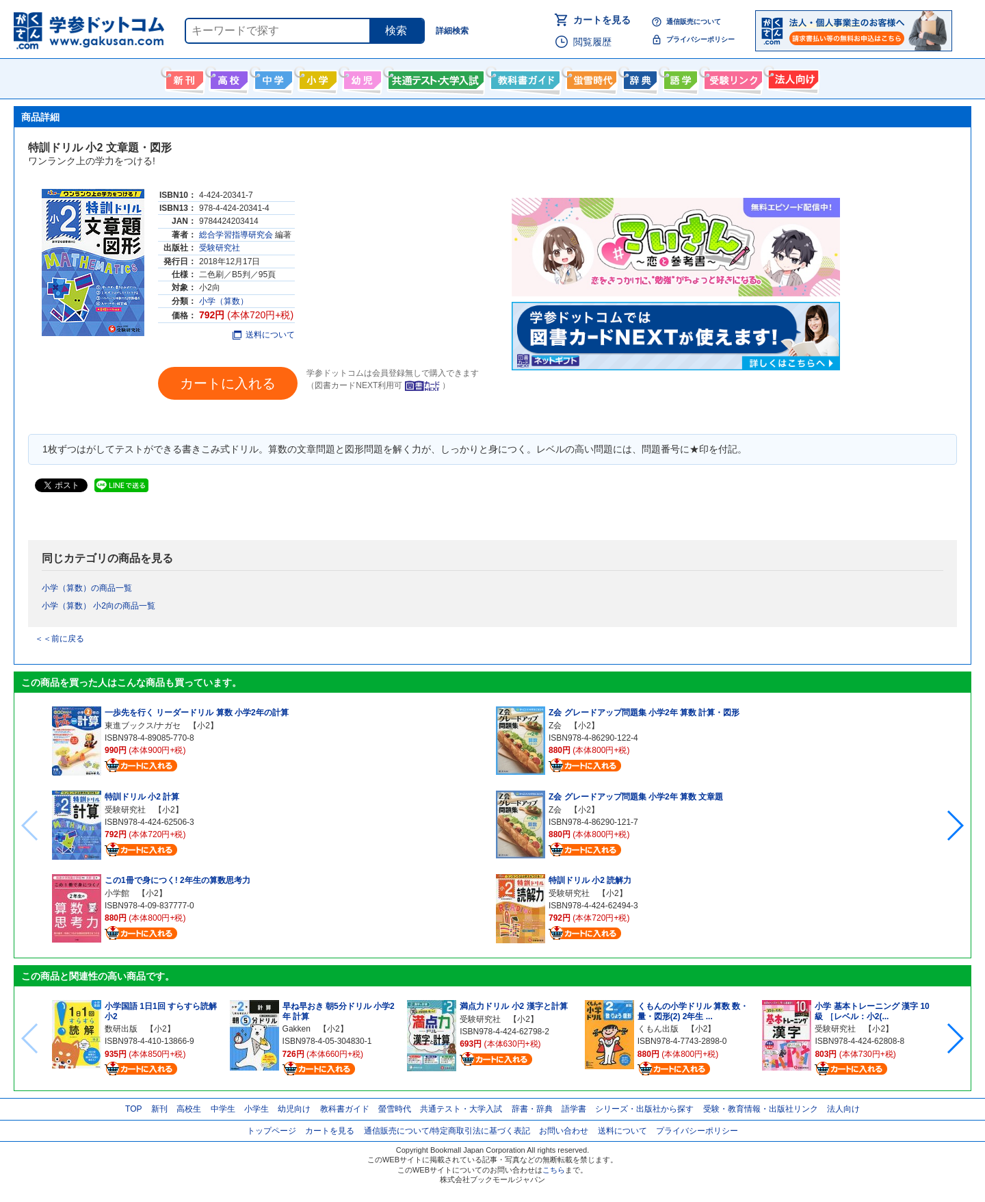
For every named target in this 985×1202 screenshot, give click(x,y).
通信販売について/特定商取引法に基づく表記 (447, 1131)
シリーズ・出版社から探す (644, 1109)
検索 (396, 30)
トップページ (271, 1131)
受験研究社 (219, 248)
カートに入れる (228, 383)
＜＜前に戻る (59, 638)
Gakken (297, 1029)
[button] (954, 825)
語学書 (679, 77)
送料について (264, 335)
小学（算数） (223, 301)
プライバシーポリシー (700, 39)
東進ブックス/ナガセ (143, 725)
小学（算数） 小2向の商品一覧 (98, 606)
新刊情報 (183, 77)
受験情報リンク (731, 77)
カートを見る (602, 19)
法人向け (791, 77)
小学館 (117, 893)
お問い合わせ (563, 1131)
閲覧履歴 (592, 41)
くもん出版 (658, 1029)
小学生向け (316, 77)
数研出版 (121, 1029)
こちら (553, 1170)
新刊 (159, 1109)
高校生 (188, 1109)
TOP (133, 1109)
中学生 (223, 1109)
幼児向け (361, 77)
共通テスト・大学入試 (434, 77)
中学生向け (272, 77)
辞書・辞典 (532, 1109)
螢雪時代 (590, 77)
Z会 (555, 725)
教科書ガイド (524, 77)
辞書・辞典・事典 (638, 77)
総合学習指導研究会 (236, 235)
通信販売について (693, 21)
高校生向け (227, 77)
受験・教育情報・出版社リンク (760, 1109)
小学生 (256, 1109)
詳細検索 (452, 31)
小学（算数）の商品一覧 (87, 588)
